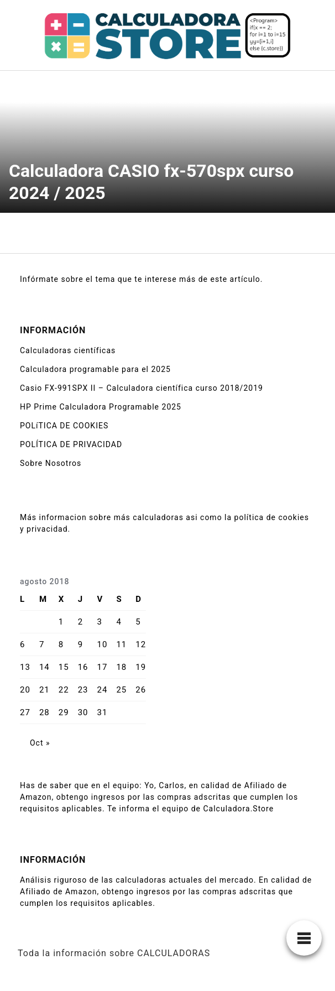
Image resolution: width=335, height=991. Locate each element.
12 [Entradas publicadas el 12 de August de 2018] (140, 644)
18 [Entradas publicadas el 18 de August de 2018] (121, 667)
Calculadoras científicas (68, 350)
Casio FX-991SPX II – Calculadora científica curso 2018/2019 (141, 388)
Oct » (40, 742)
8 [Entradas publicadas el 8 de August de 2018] (61, 644)
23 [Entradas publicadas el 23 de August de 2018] (83, 690)
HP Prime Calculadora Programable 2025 (100, 406)
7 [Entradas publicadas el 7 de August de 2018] (41, 644)
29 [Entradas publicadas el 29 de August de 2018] (64, 712)
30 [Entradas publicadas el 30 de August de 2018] (83, 712)
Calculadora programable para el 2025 (95, 369)
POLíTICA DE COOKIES (64, 425)
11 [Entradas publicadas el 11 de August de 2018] (121, 644)
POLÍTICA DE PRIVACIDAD (71, 444)
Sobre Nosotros (50, 463)
